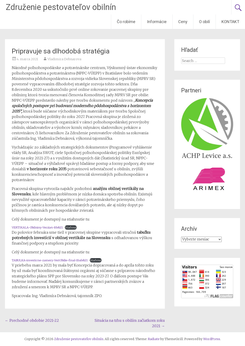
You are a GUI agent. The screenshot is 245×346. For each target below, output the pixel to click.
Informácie (157, 21)
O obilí (204, 21)
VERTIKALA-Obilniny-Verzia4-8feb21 (37, 227)
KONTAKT (230, 21)
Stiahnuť (71, 227)
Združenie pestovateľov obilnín (61, 7)
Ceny (182, 21)
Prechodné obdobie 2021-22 (32, 320)
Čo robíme (126, 21)
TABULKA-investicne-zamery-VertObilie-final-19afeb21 (50, 260)
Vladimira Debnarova (64, 59)
